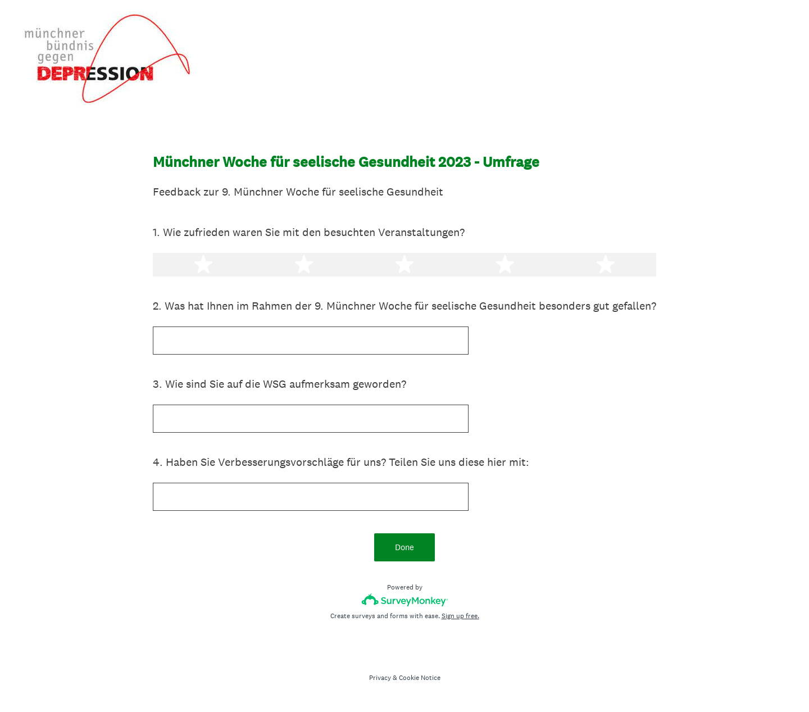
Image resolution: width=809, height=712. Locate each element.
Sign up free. (460, 615)
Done (404, 547)
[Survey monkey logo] (405, 599)
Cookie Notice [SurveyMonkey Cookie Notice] (419, 677)
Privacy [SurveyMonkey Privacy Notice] (380, 677)
